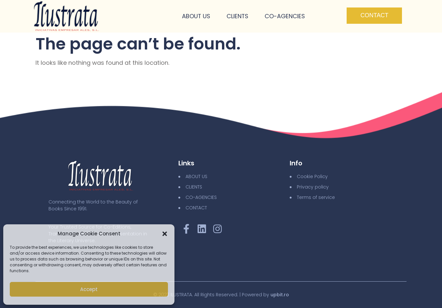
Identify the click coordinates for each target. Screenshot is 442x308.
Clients (237, 16)
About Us (195, 16)
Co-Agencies (285, 16)
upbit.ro (279, 294)
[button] (164, 234)
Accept (89, 289)
